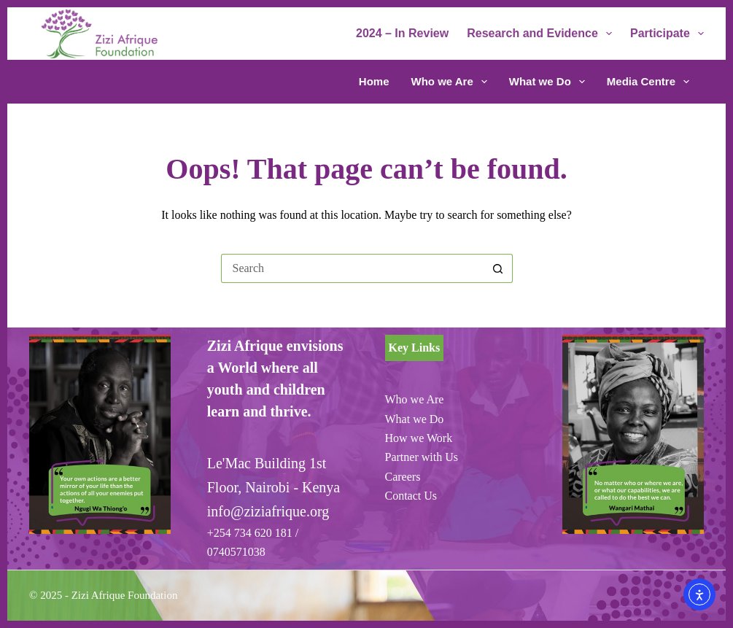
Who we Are (452, 81)
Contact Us (411, 495)
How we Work (419, 438)
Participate (667, 33)
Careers (403, 476)
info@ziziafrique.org (268, 511)
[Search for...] (352, 268)
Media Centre (648, 81)
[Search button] (498, 268)
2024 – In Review (402, 33)
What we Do (550, 81)
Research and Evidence (542, 33)
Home (374, 81)
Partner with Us (421, 457)
